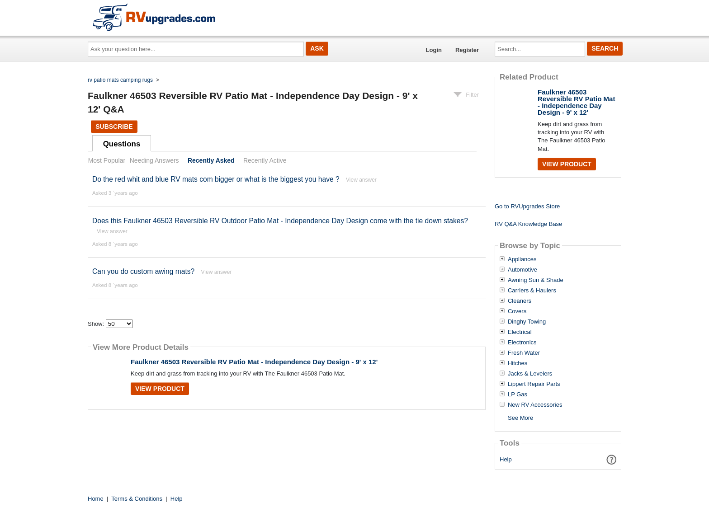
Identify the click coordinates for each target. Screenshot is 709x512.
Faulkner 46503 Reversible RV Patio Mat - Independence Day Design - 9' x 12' (254, 362)
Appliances (522, 259)
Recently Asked (211, 160)
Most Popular (106, 160)
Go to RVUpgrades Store (527, 206)
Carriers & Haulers (532, 290)
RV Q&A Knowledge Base (528, 224)
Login (434, 50)
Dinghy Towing (527, 322)
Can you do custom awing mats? (143, 271)
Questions (122, 144)
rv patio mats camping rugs (120, 80)
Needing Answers (154, 160)
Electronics (522, 342)
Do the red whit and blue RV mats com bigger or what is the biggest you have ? (216, 179)
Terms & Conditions (136, 498)
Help (506, 459)
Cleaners (519, 301)
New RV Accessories (535, 405)
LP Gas (517, 394)
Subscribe (113, 126)
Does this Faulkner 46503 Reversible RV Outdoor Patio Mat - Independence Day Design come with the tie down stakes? (280, 221)
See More (520, 417)
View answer (361, 180)
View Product (159, 388)
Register (467, 50)
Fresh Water (524, 353)
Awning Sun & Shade (535, 280)
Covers (517, 311)
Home (96, 498)
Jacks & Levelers (530, 374)
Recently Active (265, 160)
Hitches (517, 363)
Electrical (520, 332)
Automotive (522, 270)
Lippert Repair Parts (534, 384)
